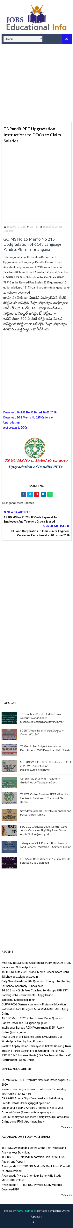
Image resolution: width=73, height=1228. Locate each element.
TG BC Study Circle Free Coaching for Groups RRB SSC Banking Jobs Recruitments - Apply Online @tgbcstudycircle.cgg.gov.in (35, 995)
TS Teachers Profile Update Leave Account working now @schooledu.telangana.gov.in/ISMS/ (42, 717)
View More (66, 1127)
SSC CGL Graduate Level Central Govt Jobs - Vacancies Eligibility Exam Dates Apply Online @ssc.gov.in (43, 830)
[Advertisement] (36, 83)
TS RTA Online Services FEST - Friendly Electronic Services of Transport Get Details (44, 798)
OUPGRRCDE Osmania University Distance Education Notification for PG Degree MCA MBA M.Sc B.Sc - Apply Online (35, 1009)
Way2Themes (24, 1210)
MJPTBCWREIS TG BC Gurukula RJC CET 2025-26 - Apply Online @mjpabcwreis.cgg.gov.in (45, 765)
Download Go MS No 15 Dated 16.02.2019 (29, 412)
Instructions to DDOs (15, 427)
